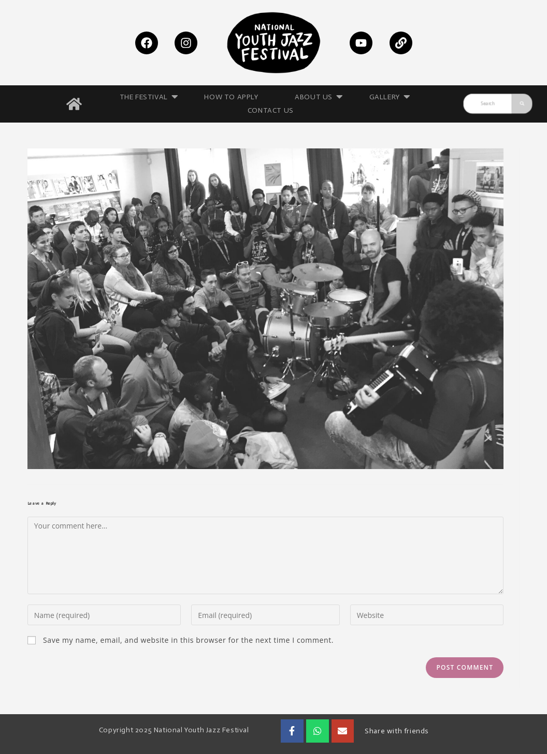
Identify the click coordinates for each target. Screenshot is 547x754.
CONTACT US (271, 110)
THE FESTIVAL (147, 97)
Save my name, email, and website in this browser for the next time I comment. (188, 640)
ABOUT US (317, 97)
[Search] (487, 104)
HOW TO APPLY (231, 97)
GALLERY (388, 97)
